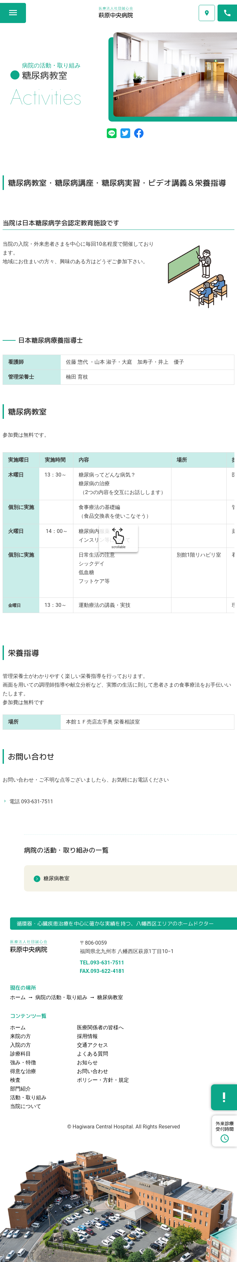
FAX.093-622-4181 (102, 971)
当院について (25, 1106)
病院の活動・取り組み (61, 997)
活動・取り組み (28, 1097)
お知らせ (87, 1062)
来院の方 (20, 1036)
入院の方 (20, 1045)
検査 (15, 1080)
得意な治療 (23, 1071)
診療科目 (20, 1054)
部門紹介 (20, 1089)
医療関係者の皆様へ (100, 1027)
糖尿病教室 (56, 878)
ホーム (18, 1027)
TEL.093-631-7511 (102, 963)
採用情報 (87, 1036)
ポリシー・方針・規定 (103, 1080)
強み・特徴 (23, 1062)
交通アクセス (207, 13)
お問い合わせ (92, 1071)
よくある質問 (92, 1054)
